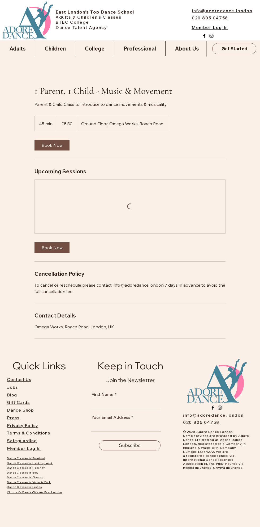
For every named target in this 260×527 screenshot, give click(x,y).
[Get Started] (234, 48)
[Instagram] (211, 36)
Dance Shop (20, 410)
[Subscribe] (130, 445)
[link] (52, 145)
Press (13, 417)
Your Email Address (110, 417)
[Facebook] (204, 36)
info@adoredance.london (213, 415)
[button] (17, 48)
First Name (102, 394)
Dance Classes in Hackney (26, 468)
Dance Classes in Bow (22, 472)
